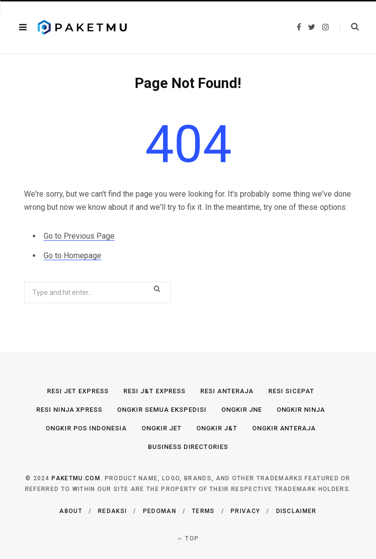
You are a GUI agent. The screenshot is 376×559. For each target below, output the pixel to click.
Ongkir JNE (241, 409)
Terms (203, 511)
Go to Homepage (72, 255)
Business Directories (188, 446)
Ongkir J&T (216, 428)
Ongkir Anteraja (284, 428)
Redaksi (112, 511)
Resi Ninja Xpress (69, 409)
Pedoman (159, 511)
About (70, 511)
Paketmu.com (75, 478)
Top (188, 538)
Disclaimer (296, 511)
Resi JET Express (78, 391)
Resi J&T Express (154, 391)
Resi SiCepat (291, 391)
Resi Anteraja (227, 391)
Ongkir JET (161, 428)
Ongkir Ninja (301, 409)
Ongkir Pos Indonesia (86, 428)
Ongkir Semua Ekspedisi (161, 409)
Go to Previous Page (79, 236)
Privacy (245, 511)
